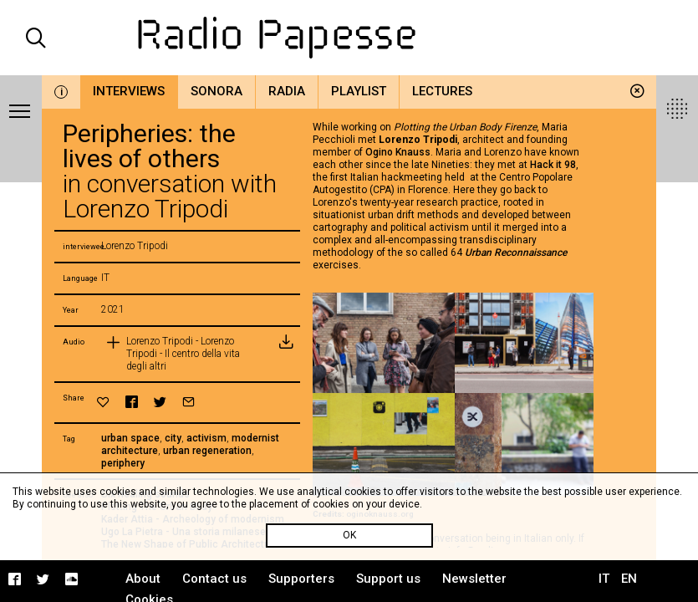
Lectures (442, 91)
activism (206, 438)
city (173, 438)
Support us (388, 578)
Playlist (358, 91)
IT (604, 578)
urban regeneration (207, 451)
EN (629, 578)
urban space (130, 438)
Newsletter (474, 578)
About (142, 578)
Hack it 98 (553, 165)
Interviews (129, 91)
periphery (123, 463)
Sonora (216, 91)
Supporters (301, 578)
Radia (286, 91)
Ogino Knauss (398, 152)
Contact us (214, 578)
